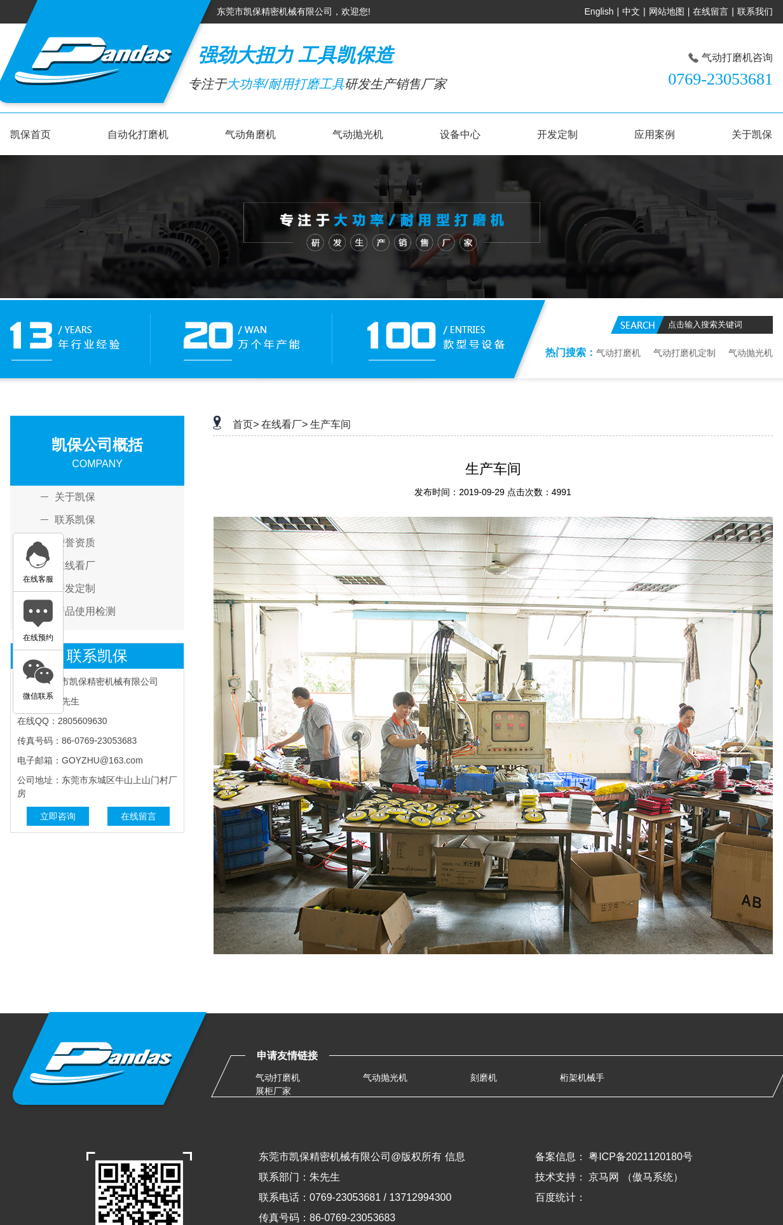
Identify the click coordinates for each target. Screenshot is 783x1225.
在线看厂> (284, 424)
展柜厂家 (273, 1091)
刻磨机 (483, 1077)
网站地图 (666, 11)
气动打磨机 (618, 353)
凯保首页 (30, 134)
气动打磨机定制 (684, 353)
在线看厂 (75, 566)
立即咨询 (58, 816)
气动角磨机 (250, 134)
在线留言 (710, 11)
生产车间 (330, 424)
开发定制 (557, 134)
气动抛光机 (357, 134)
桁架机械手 (582, 1077)
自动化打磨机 (137, 134)
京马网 (604, 1177)
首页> (246, 424)
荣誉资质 (75, 543)
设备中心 (460, 134)
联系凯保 (75, 520)
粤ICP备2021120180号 (641, 1156)
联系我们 (755, 11)
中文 (631, 11)
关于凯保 (752, 134)
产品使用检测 (85, 611)
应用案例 (654, 134)
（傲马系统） (652, 1177)
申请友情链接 (287, 1055)
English (599, 11)
